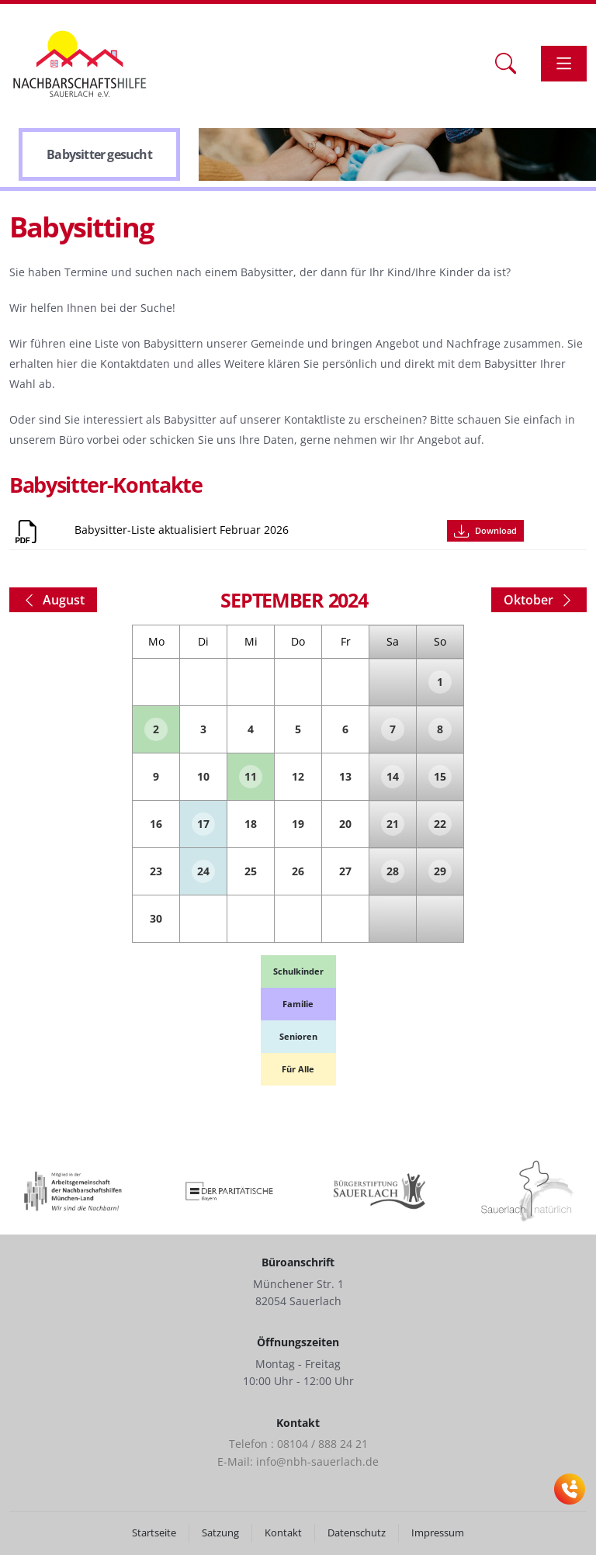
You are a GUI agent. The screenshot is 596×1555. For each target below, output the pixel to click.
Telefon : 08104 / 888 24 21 (298, 1443)
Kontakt (283, 1532)
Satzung (220, 1532)
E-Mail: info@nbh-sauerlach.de (298, 1461)
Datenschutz (356, 1532)
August (53, 599)
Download (485, 531)
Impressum (437, 1532)
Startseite (154, 1532)
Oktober (539, 599)
